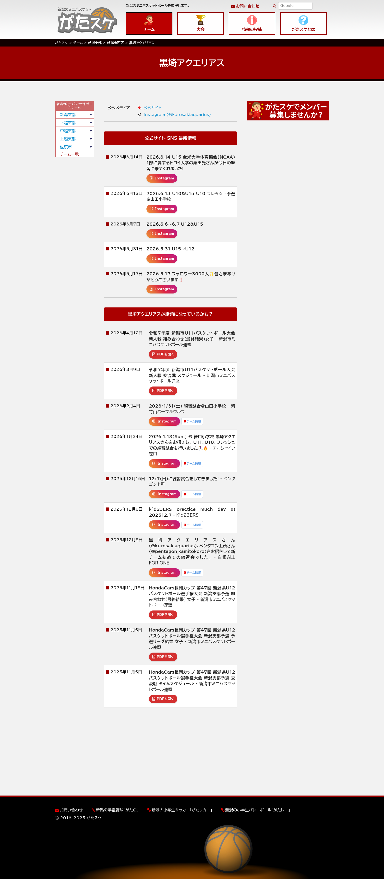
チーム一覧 (69, 154)
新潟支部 (68, 115)
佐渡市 (66, 147)
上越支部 (68, 139)
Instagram (162, 178)
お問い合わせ (247, 6)
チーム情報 (192, 421)
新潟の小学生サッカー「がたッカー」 (182, 810)
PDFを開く (163, 354)
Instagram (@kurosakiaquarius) (174, 115)
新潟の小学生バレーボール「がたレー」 (257, 810)
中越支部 (68, 131)
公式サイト (149, 108)
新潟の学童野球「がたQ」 (117, 810)
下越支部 (68, 123)
